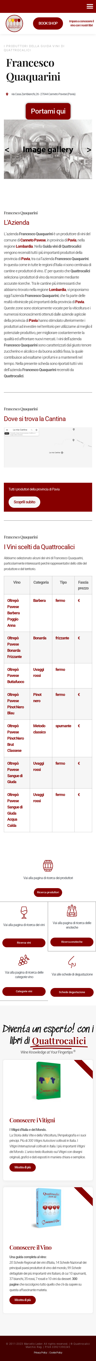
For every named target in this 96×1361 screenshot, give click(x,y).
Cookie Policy (55, 1352)
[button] (90, 6)
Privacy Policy (40, 1352)
